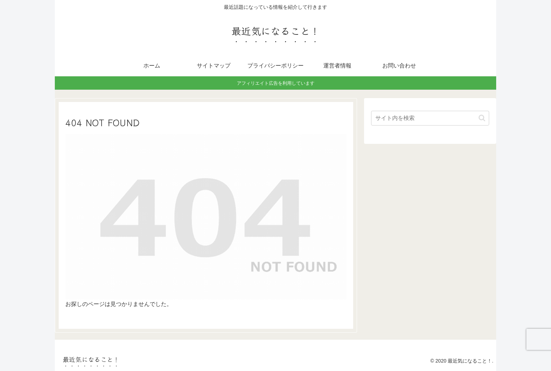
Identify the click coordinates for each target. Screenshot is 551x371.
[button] (482, 118)
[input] (430, 118)
